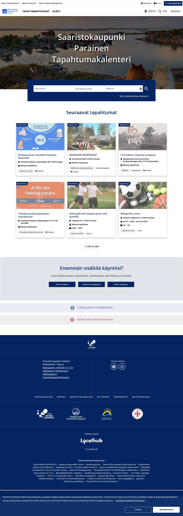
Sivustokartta (121, 397)
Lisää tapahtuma (174, 3)
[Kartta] (150, 11)
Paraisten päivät (93, 464)
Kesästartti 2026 (120, 473)
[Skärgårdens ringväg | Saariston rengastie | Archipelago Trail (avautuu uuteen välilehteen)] (107, 420)
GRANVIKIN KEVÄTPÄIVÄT (44, 464)
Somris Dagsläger (125, 479)
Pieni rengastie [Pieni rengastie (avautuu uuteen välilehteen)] (121, 284)
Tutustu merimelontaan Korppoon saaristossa (118, 467)
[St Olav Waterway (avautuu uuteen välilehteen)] (137, 420)
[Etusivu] (10, 11)
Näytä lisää (93, 246)
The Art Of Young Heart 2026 (59, 476)
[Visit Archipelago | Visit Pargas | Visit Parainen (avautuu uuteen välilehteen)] (45, 420)
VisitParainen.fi (50, 374)
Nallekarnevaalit (46, 479)
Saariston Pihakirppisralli (79, 470)
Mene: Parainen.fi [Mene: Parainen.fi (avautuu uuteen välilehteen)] (29, 3)
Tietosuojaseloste (43, 397)
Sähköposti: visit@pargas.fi (55, 371)
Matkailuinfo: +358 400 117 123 (58, 367)
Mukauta (138, 510)
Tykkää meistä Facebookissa (91, 308)
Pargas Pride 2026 (106, 476)
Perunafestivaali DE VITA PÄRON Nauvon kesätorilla (115, 470)
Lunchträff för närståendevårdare (70, 479)
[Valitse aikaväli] (141, 88)
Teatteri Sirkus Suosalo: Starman (130, 476)
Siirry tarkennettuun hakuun (133, 96)
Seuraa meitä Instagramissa (91, 320)
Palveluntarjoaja (141, 397)
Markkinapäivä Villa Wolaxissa (97, 473)
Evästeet (61, 397)
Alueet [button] (56, 11)
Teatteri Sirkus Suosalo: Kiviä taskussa (119, 464)
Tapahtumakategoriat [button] (36, 11)
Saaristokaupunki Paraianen (56, 377)
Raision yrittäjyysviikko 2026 (71, 464)
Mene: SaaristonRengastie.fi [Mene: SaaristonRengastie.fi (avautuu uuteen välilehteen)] (50, 3)
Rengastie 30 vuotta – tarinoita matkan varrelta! (76, 467)
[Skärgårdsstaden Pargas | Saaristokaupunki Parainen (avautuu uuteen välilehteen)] (76, 420)
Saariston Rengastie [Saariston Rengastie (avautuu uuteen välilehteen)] (91, 284)
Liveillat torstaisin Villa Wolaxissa (101, 479)
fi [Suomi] (157, 3)
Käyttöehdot (103, 397)
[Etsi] (162, 11)
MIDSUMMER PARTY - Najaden (68, 473)
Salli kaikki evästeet (166, 510)
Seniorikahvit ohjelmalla (85, 476)
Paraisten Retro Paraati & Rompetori (101, 481)
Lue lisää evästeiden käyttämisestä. (130, 501)
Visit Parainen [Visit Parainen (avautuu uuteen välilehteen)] (62, 284)
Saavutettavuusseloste (81, 397)
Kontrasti (147, 3)
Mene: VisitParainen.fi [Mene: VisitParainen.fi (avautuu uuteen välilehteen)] (10, 3)
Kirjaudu (175, 11)
